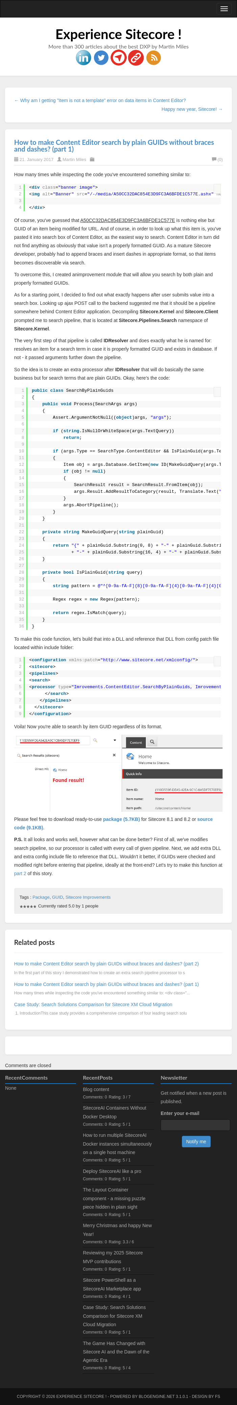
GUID (57, 897)
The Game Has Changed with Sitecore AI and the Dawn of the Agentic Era (116, 1352)
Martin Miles (74, 159)
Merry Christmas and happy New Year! (117, 1230)
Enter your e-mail (180, 1113)
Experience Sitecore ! (118, 34)
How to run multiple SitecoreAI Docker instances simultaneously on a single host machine (117, 1143)
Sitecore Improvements (88, 897)
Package (41, 897)
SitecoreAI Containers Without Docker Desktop (114, 1112)
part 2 (20, 873)
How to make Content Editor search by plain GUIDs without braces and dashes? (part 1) (114, 145)
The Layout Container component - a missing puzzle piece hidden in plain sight (114, 1198)
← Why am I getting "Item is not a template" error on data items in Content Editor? (100, 100)
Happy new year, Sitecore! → (192, 109)
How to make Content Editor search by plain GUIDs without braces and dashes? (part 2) (106, 963)
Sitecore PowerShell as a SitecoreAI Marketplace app (112, 1284)
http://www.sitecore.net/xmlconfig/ (148, 660)
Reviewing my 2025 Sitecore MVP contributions (113, 1257)
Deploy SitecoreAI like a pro (112, 1171)
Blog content (96, 1089)
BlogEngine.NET (156, 1396)
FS (217, 1396)
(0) (217, 159)
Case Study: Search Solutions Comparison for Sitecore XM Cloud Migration (93, 1004)
